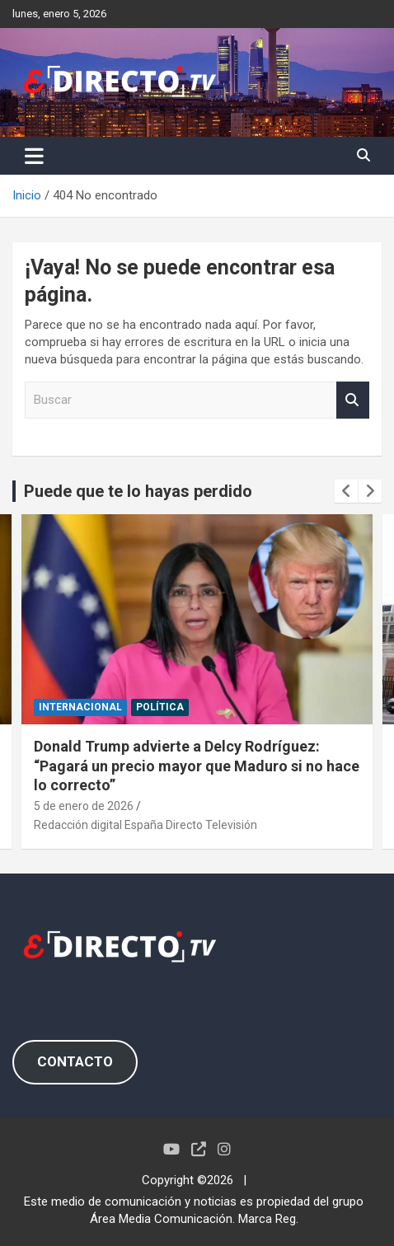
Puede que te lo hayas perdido (138, 491)
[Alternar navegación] (34, 156)
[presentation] (346, 491)
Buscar (352, 400)
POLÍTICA (160, 707)
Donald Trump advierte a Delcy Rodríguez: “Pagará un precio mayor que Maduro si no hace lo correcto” (196, 766)
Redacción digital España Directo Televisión (145, 824)
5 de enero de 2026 (84, 806)
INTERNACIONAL (80, 707)
